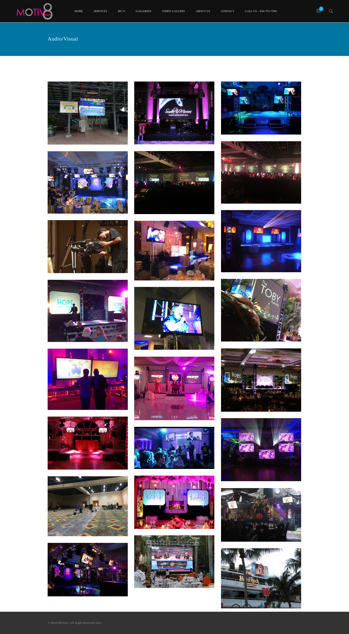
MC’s (121, 11)
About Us (203, 11)
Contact (227, 11)
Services (100, 11)
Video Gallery (173, 11)
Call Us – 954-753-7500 (261, 11)
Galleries (144, 11)
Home (79, 11)
